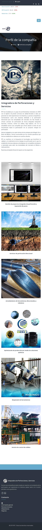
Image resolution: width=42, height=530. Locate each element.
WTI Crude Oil (5, 10)
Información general (7, 1)
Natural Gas (5, 13)
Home (14, 44)
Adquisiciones (5, 509)
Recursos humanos (7, 507)
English (17, 1)
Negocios (4, 511)
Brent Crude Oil (6, 6)
